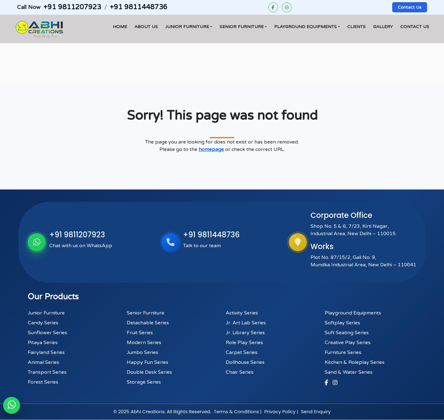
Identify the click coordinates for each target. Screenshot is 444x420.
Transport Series (47, 372)
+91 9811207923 (72, 7)
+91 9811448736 (138, 7)
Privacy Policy (279, 411)
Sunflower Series (47, 333)
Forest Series (43, 382)
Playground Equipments (305, 26)
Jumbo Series (142, 352)
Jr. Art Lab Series (246, 323)
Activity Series (242, 313)
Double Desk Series (149, 372)
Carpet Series (241, 352)
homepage (211, 149)
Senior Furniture (242, 26)
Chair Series (239, 372)
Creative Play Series (348, 342)
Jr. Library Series (245, 333)
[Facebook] (273, 7)
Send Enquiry (316, 411)
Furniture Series (343, 352)
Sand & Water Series (348, 372)
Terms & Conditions (236, 411)
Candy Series (43, 323)
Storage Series (144, 382)
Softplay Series (342, 323)
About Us (146, 26)
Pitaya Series (43, 342)
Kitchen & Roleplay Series (354, 362)
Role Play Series (244, 342)
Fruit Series (140, 333)
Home (120, 26)
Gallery (383, 26)
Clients (356, 26)
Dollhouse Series (245, 362)
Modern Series (144, 342)
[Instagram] (287, 7)
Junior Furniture (187, 26)
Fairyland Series (46, 352)
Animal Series (43, 362)
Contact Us (409, 7)
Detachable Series (148, 323)
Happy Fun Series (147, 362)
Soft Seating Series (347, 333)
